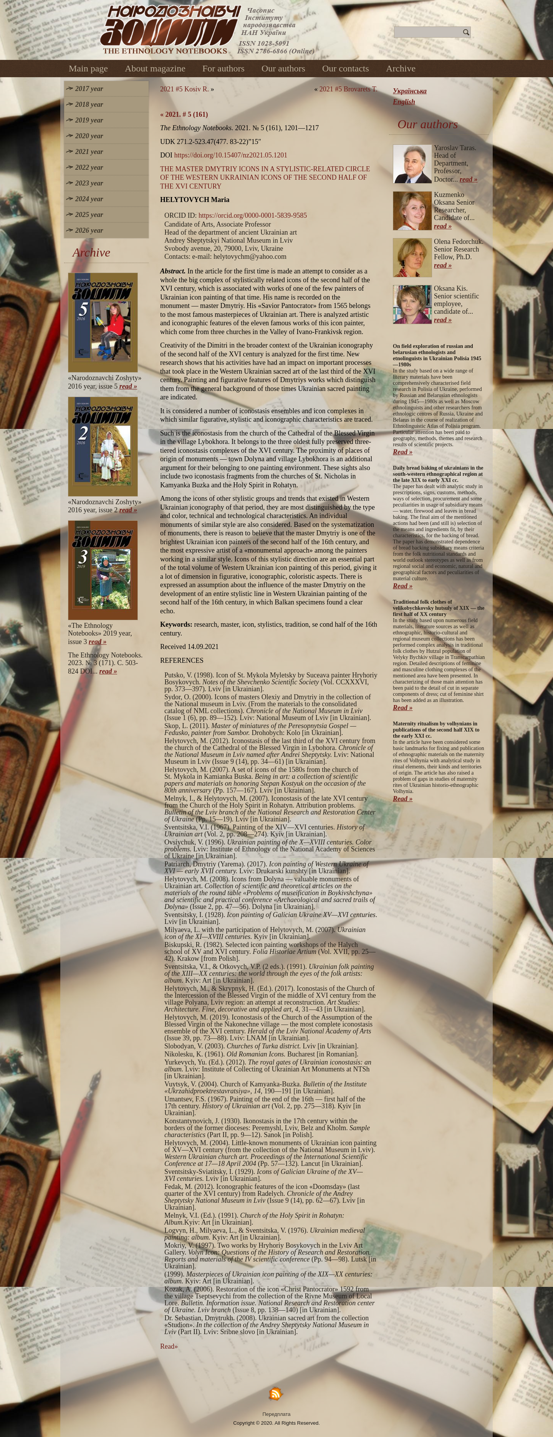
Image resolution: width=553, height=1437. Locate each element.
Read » (403, 452)
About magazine (155, 68)
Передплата (277, 1414)
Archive (401, 68)
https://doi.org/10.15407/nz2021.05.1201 (231, 155)
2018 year (89, 104)
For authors (223, 68)
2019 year (89, 120)
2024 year (89, 199)
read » (128, 386)
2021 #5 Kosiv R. (184, 89)
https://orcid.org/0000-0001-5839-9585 (253, 215)
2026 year (89, 230)
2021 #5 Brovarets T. (348, 89)
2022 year (89, 167)
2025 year (89, 215)
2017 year (89, 89)
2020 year (89, 136)
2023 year (89, 183)
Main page (88, 68)
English (404, 102)
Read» (169, 1346)
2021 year (89, 152)
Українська (410, 91)
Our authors (283, 68)
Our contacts (345, 68)
